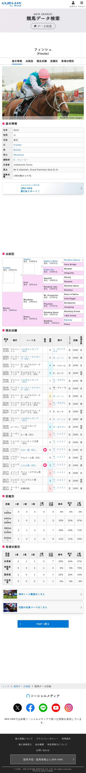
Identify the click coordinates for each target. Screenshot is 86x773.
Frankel (18, 144)
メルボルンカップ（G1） (29, 349)
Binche (17, 149)
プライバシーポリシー (47, 738)
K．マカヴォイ (59, 380)
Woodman (19, 154)
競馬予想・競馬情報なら (43, 759)
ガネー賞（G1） (29, 449)
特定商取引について (57, 744)
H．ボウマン (59, 426)
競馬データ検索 (22, 686)
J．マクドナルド (59, 349)
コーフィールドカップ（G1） (31, 357)
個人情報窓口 (25, 744)
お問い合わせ (43, 750)
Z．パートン (59, 419)
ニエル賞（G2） (29, 465)
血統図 (29, 61)
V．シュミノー (59, 434)
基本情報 (17, 61)
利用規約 (66, 738)
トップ (5, 686)
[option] (43, 93)
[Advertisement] (43, 41)
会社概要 (39, 744)
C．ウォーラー (21, 159)
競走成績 (42, 61)
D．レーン (58, 357)
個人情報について (24, 738)
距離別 (54, 61)
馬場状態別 (67, 61)
